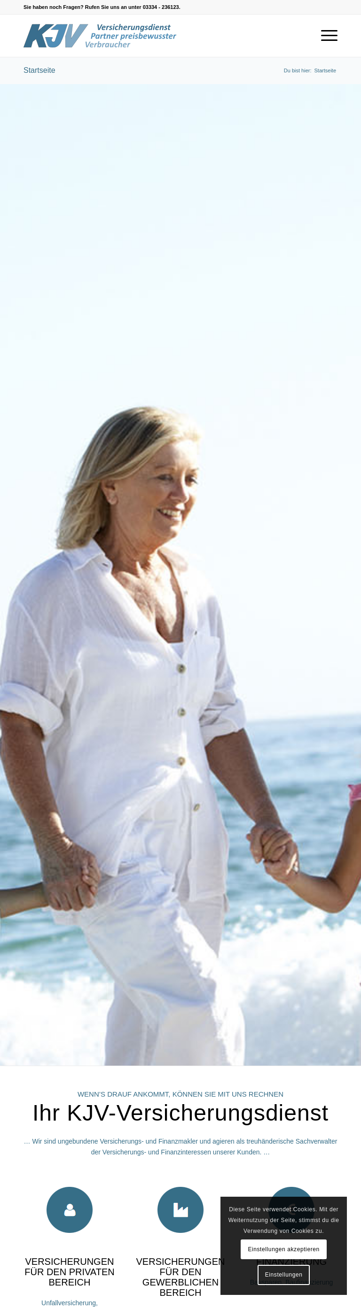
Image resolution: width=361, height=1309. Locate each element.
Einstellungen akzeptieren (283, 1249)
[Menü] (324, 36)
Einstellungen (284, 1274)
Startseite (39, 70)
